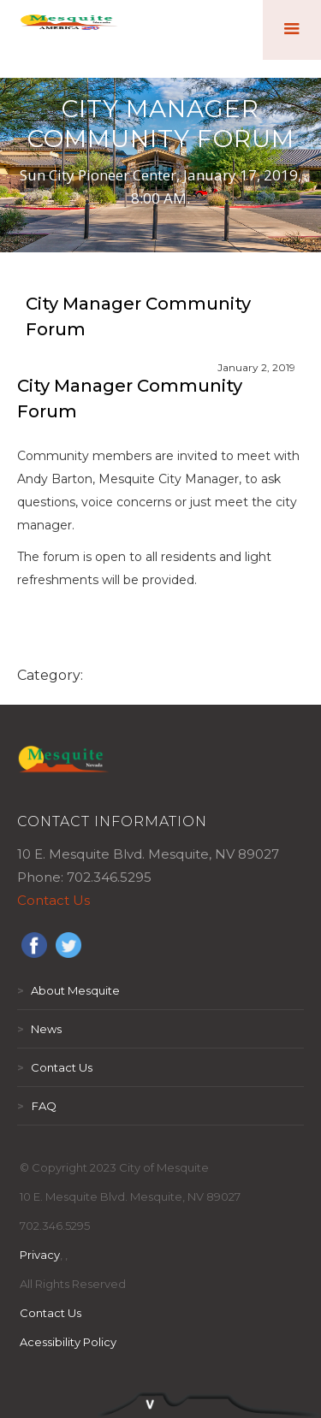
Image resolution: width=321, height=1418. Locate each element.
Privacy (40, 1254)
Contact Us (53, 900)
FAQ (36, 1106)
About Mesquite (68, 990)
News (39, 1029)
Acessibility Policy (68, 1342)
